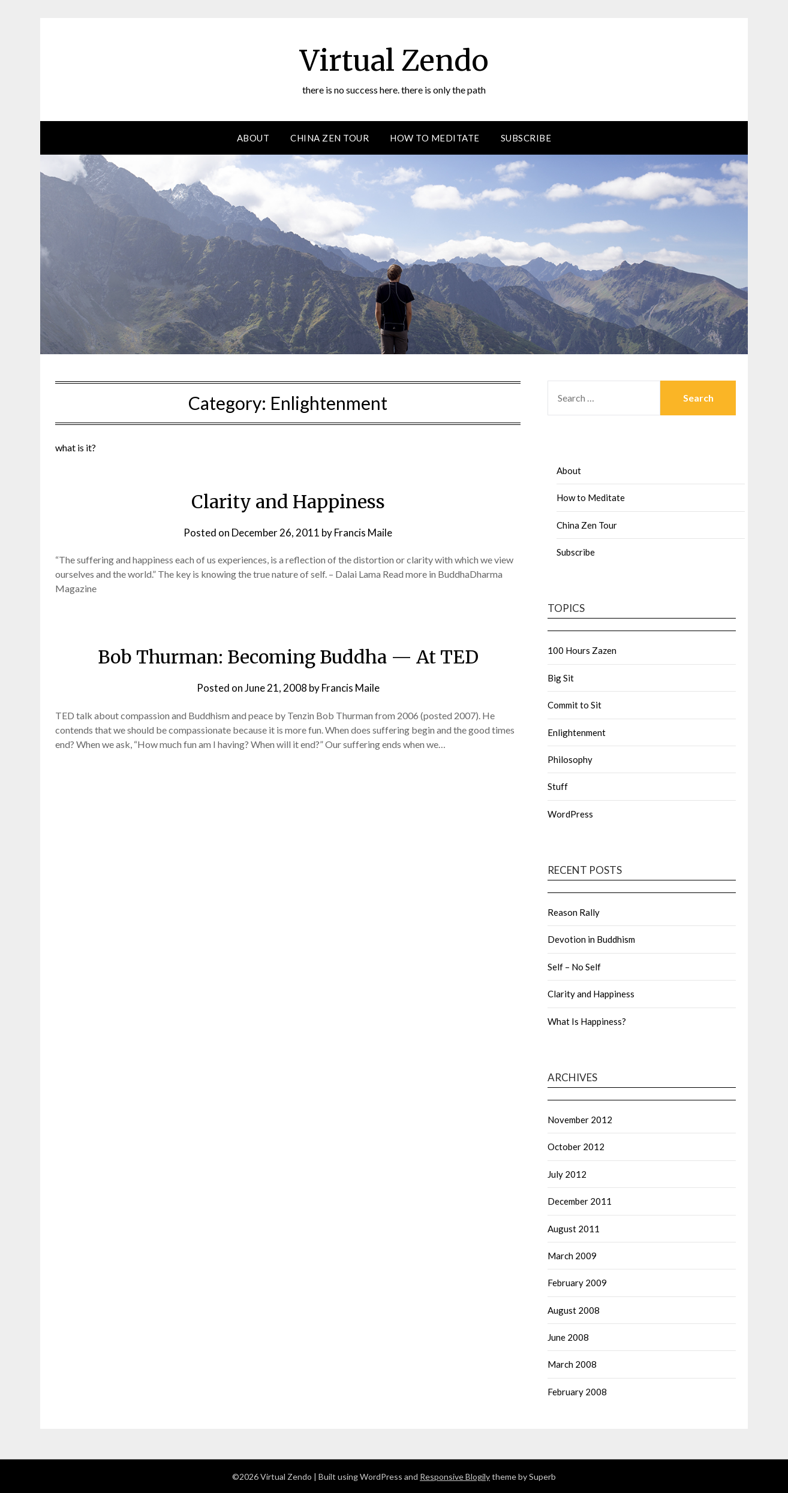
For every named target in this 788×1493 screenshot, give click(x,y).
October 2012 (576, 1146)
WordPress (570, 813)
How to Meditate (435, 137)
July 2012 (567, 1173)
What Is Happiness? (587, 1020)
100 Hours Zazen (582, 649)
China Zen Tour (329, 137)
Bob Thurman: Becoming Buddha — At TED (288, 656)
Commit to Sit (574, 704)
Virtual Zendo (394, 61)
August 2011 (574, 1228)
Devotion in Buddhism (591, 939)
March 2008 (572, 1363)
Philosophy (570, 758)
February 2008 (577, 1391)
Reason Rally (574, 911)
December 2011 (580, 1200)
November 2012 (580, 1119)
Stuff (558, 785)
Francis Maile (363, 532)
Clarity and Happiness (288, 501)
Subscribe (526, 137)
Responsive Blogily (455, 1476)
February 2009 (577, 1282)
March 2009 (572, 1255)
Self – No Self (574, 966)
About (253, 137)
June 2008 (568, 1336)
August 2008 (574, 1309)
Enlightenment (577, 731)
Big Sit (561, 677)
